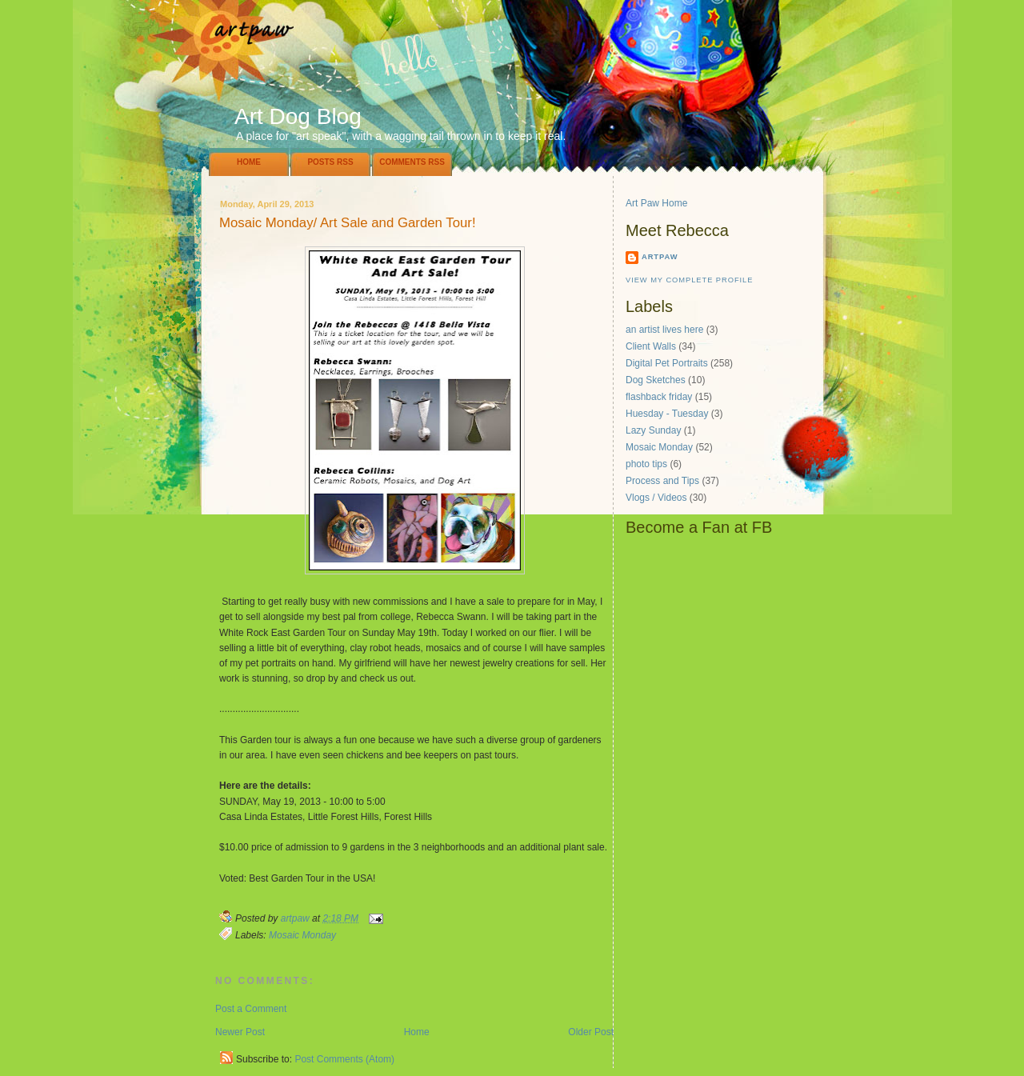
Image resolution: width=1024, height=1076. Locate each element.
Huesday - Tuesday (667, 413)
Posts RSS (330, 162)
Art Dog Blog (298, 116)
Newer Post (240, 1032)
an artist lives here (664, 329)
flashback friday (659, 396)
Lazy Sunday (653, 430)
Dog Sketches (656, 380)
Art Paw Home (656, 203)
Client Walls (651, 346)
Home (249, 162)
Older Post (591, 1032)
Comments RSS (412, 162)
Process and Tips (662, 480)
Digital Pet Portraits (667, 363)
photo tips (646, 464)
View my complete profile (689, 280)
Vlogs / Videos (656, 497)
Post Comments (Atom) (344, 1059)
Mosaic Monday (302, 935)
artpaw (660, 257)
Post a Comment (250, 1008)
